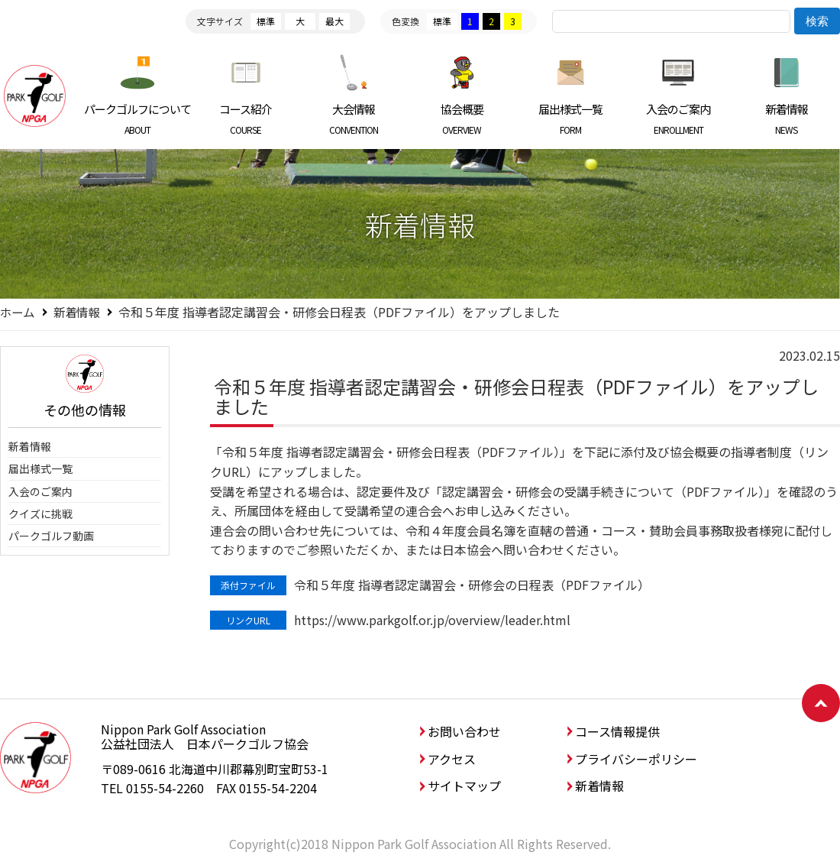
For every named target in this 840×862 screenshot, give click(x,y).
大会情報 (354, 118)
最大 (334, 21)
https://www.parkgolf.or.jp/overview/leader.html (432, 620)
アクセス (452, 759)
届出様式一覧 (570, 118)
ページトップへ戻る (821, 703)
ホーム (18, 312)
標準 (266, 21)
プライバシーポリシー (636, 759)
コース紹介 (246, 118)
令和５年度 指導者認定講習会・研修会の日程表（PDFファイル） (472, 584)
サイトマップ (464, 785)
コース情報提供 (617, 731)
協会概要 (462, 118)
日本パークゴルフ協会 (34, 95)
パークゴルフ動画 (51, 535)
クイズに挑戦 (40, 513)
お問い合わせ (464, 731)
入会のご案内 (678, 118)
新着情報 (786, 118)
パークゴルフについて (138, 118)
